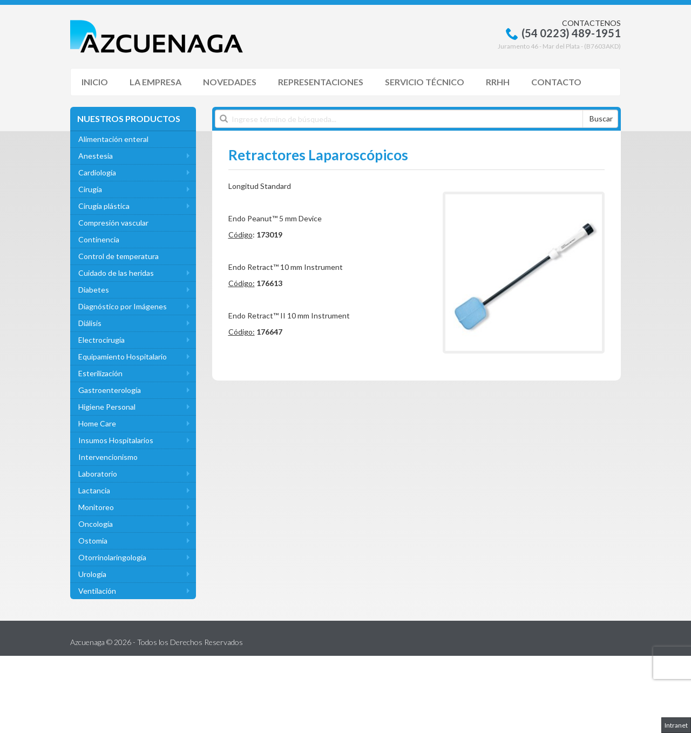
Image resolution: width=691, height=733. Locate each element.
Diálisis (89, 323)
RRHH (498, 82)
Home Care (97, 423)
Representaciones (320, 82)
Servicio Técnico (424, 82)
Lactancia (94, 490)
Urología (92, 574)
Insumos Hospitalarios (115, 440)
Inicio (95, 82)
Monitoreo (96, 507)
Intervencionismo (108, 456)
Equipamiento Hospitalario (122, 356)
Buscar (601, 118)
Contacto (556, 82)
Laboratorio (97, 473)
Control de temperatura (118, 256)
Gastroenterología (109, 390)
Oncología (95, 523)
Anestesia (95, 155)
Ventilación (97, 590)
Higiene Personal (107, 406)
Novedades (229, 82)
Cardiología (97, 172)
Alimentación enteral (113, 139)
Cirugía (90, 189)
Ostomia (92, 540)
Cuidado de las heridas (116, 272)
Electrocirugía (101, 339)
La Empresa (155, 82)
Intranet (676, 725)
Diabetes (93, 289)
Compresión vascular (113, 222)
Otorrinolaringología (112, 557)
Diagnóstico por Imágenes (122, 306)
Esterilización (100, 373)
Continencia (98, 239)
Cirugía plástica (104, 206)
